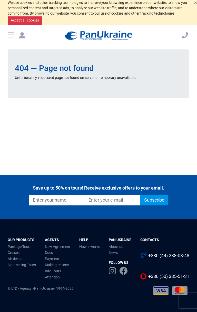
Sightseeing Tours (22, 265)
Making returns (57, 265)
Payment (52, 259)
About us (116, 247)
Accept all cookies (25, 20)
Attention (52, 277)
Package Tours (19, 247)
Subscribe (154, 200)
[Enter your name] (57, 200)
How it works (89, 247)
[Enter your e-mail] (113, 200)
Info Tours (53, 271)
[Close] (195, 2)
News (113, 253)
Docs (49, 253)
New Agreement (57, 247)
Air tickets (15, 259)
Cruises (13, 253)
